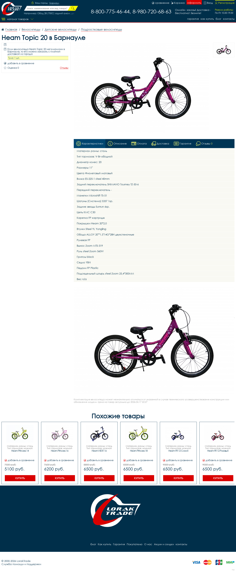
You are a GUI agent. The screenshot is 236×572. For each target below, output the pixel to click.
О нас (148, 544)
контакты (228, 18)
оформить (194, 2)
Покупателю (134, 544)
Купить (20, 478)
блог (218, 18)
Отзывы (64, 68)
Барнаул (54, 3)
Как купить (207, 18)
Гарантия (193, 18)
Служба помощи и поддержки (21, 564)
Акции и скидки (164, 544)
